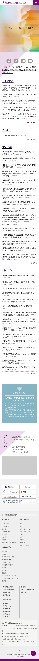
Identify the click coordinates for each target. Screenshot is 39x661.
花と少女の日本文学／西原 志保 (14, 288)
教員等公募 (6, 609)
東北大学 (23, 592)
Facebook (8, 61)
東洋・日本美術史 (25, 529)
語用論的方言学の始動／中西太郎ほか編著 (18, 293)
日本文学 (4, 534)
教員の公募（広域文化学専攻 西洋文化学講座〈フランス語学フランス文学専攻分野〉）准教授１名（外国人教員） (19, 88)
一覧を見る (33, 122)
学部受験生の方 (8, 587)
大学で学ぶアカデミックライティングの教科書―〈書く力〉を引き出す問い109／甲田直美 (19, 321)
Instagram (23, 61)
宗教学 (4, 554)
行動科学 (22, 542)
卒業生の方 (6, 592)
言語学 (22, 537)
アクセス (6, 617)
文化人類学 (5, 551)
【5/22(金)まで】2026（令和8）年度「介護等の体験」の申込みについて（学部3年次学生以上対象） (19, 257)
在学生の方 (6, 595)
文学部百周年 (7, 600)
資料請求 (6, 603)
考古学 (4, 540)
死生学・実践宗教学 (8, 557)
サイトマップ (7, 606)
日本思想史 (5, 526)
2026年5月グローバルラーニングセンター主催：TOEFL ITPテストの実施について (18, 181)
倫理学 (22, 526)
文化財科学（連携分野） (9, 542)
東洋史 (4, 567)
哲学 (21, 523)
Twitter (16, 61)
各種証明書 (6, 611)
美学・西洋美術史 (25, 532)
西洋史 (4, 581)
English (19, 650)
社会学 (22, 540)
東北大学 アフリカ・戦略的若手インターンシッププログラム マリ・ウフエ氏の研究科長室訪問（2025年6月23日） (19, 116)
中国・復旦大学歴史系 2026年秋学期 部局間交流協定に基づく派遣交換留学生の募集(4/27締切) (19, 174)
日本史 (4, 537)
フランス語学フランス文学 (10, 578)
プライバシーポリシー (27, 589)
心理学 (22, 534)
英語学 (4, 573)
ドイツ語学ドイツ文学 (9, 575)
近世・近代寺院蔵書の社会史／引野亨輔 (17, 306)
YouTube (30, 61)
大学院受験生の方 (8, 589)
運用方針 (23, 587)
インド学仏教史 (7, 559)
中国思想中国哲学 (7, 565)
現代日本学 (5, 523)
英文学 (4, 570)
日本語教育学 (6, 532)
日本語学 (4, 529)
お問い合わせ (7, 614)
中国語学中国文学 (7, 562)
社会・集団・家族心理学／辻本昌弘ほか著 (18, 275)
